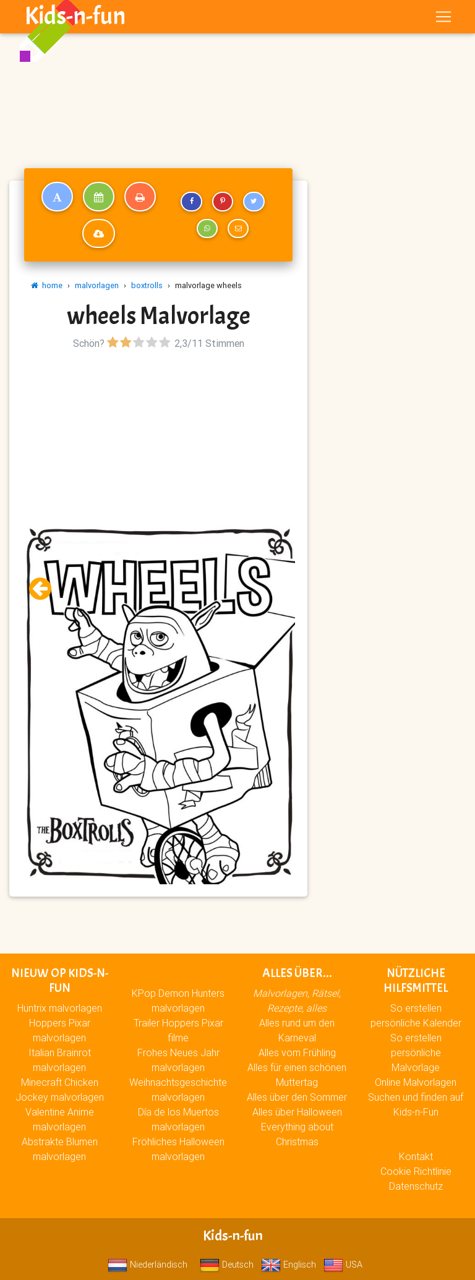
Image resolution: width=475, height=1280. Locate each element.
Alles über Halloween (297, 1112)
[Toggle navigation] (443, 19)
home (46, 285)
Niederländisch (147, 1264)
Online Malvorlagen (415, 1082)
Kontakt (416, 1156)
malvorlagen (97, 285)
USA (342, 1264)
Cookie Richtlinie (415, 1171)
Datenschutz (416, 1186)
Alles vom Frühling (297, 1052)
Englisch (288, 1264)
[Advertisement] (158, 439)
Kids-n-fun (75, 18)
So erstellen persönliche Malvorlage (416, 1052)
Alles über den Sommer (297, 1097)
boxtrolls (147, 285)
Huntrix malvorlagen (59, 1008)
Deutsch (227, 1264)
